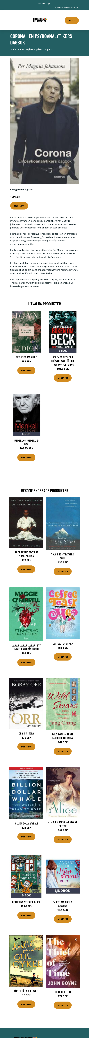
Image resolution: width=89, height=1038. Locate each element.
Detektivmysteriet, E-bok (26, 902)
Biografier (28, 189)
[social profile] (49, 3)
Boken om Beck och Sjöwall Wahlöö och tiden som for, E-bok (62, 360)
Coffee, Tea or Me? (63, 643)
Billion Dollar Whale (26, 823)
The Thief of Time (62, 992)
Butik (72, 20)
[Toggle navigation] (13, 20)
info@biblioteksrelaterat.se (66, 7)
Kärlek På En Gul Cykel (26, 990)
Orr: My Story (26, 733)
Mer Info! (19, 205)
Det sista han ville (26, 357)
